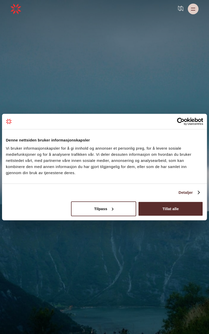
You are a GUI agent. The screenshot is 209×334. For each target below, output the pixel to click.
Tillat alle (170, 208)
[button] (193, 9)
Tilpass (103, 208)
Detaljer (186, 192)
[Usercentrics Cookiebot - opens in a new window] (180, 121)
